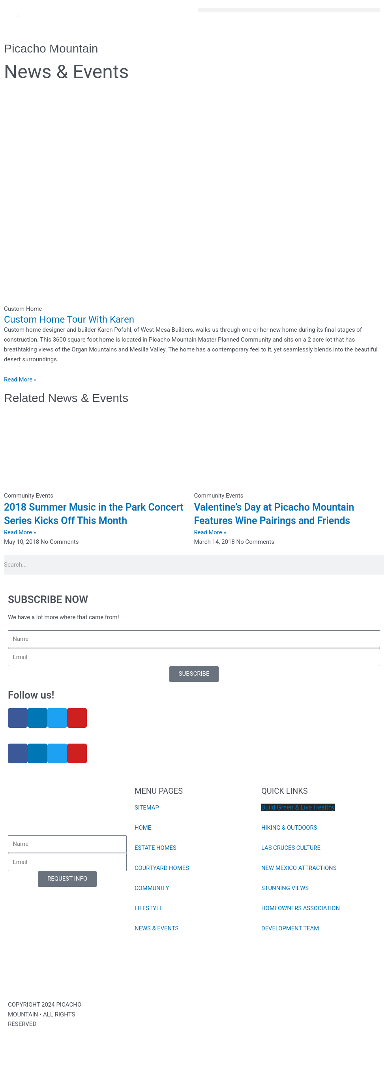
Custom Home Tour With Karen (69, 319)
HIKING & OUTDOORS (289, 827)
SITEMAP (147, 807)
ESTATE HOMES (156, 847)
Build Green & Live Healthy (298, 807)
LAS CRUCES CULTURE (291, 847)
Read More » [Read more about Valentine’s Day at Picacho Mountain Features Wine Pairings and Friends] (210, 532)
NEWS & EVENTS (157, 928)
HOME (143, 827)
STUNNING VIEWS (285, 888)
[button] (289, 10)
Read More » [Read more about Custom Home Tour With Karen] (20, 379)
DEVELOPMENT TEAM (290, 928)
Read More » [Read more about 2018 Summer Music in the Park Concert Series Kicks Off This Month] (20, 532)
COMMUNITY (152, 888)
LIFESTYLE (149, 908)
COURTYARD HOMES (162, 868)
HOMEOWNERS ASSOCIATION (301, 908)
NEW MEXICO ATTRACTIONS (299, 868)
